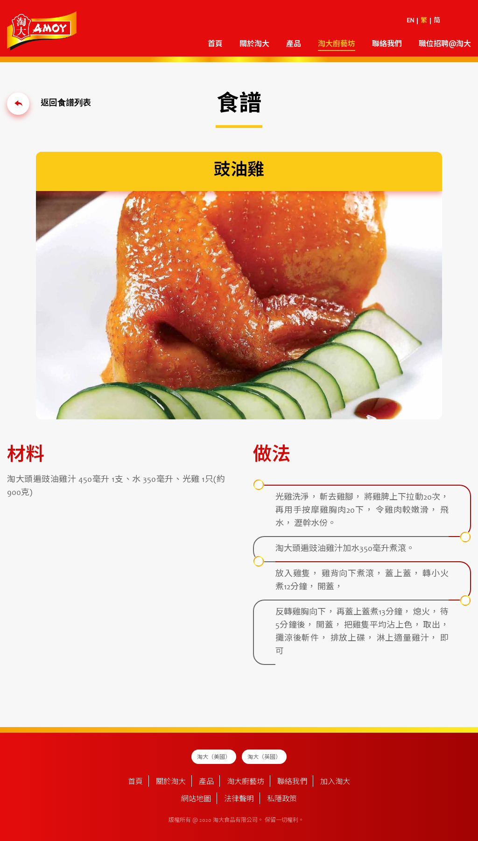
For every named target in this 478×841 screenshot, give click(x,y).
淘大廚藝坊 (336, 44)
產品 (293, 44)
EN (410, 21)
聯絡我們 (387, 44)
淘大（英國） (264, 757)
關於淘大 (254, 44)
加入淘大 (335, 782)
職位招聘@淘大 (445, 44)
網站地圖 (196, 799)
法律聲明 (239, 799)
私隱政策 (282, 799)
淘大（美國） (214, 757)
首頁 (215, 44)
